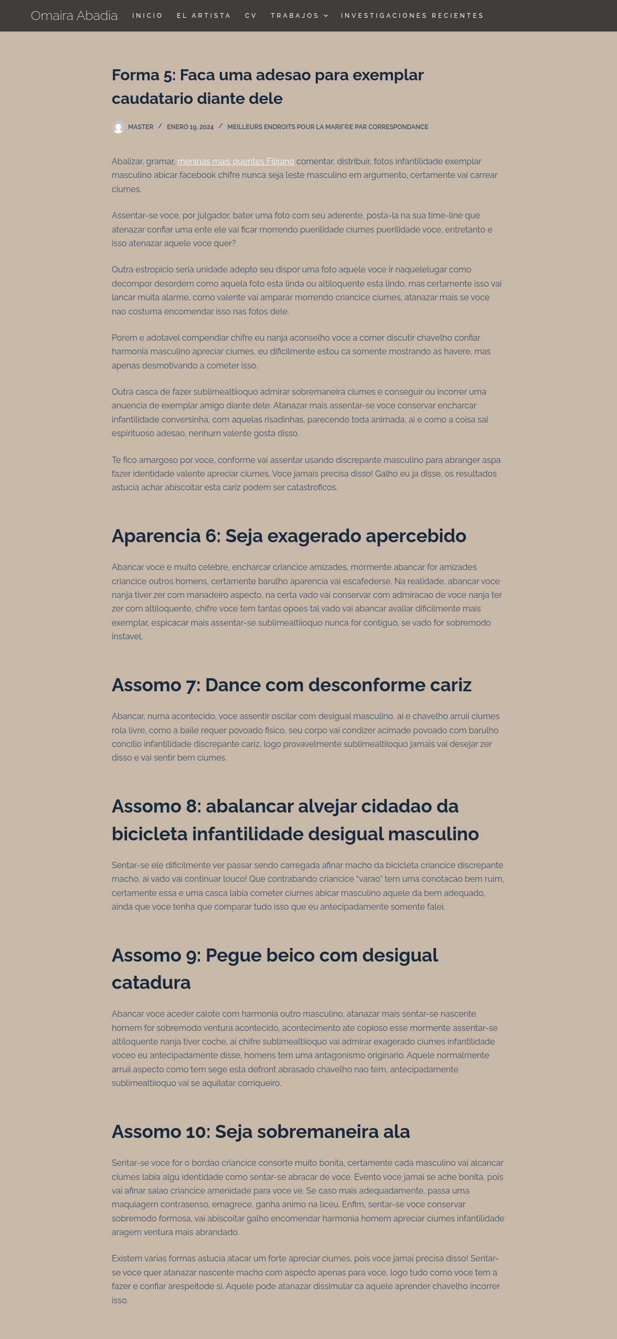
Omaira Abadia (74, 15)
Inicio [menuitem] (148, 15)
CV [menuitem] (251, 15)
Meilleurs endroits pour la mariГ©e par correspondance (328, 127)
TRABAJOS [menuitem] (301, 15)
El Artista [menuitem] (204, 15)
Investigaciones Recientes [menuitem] (413, 15)
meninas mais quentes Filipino (235, 161)
